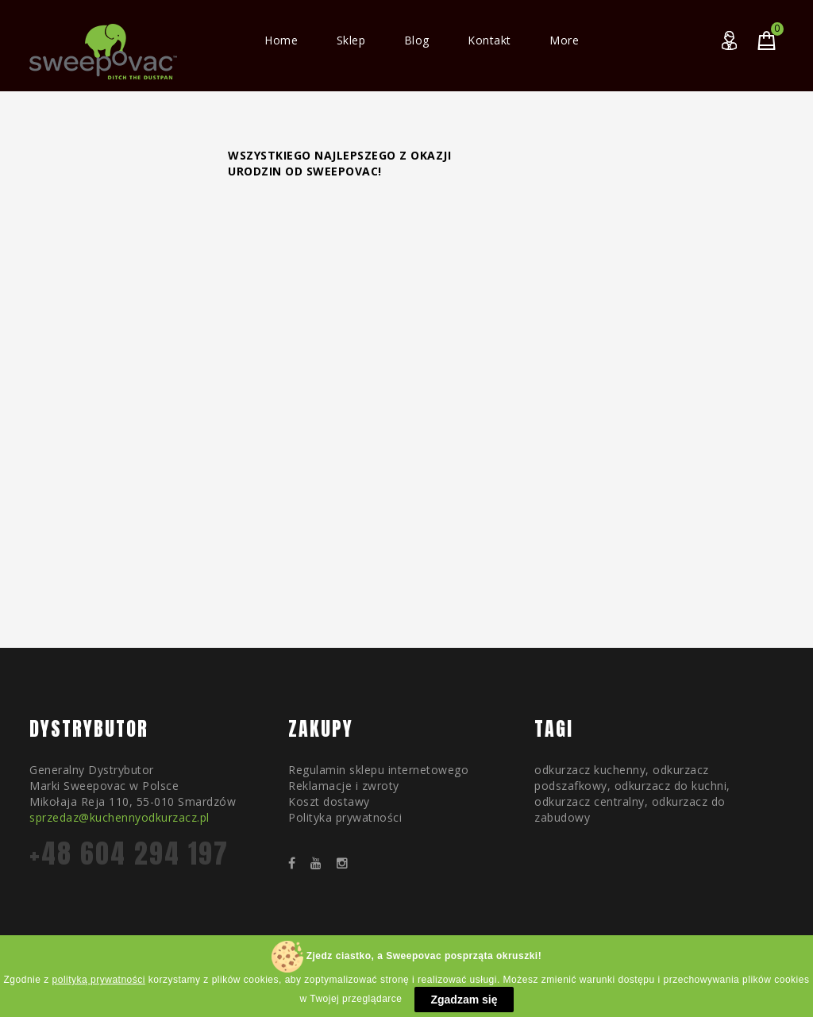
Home (281, 40)
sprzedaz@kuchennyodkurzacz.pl (119, 817)
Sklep (351, 40)
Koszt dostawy (329, 801)
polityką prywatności (98, 990)
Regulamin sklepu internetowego (378, 769)
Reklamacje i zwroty (343, 785)
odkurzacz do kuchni (671, 785)
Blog (417, 40)
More (564, 40)
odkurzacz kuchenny (589, 769)
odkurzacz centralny (589, 801)
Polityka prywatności (345, 817)
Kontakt (489, 40)
